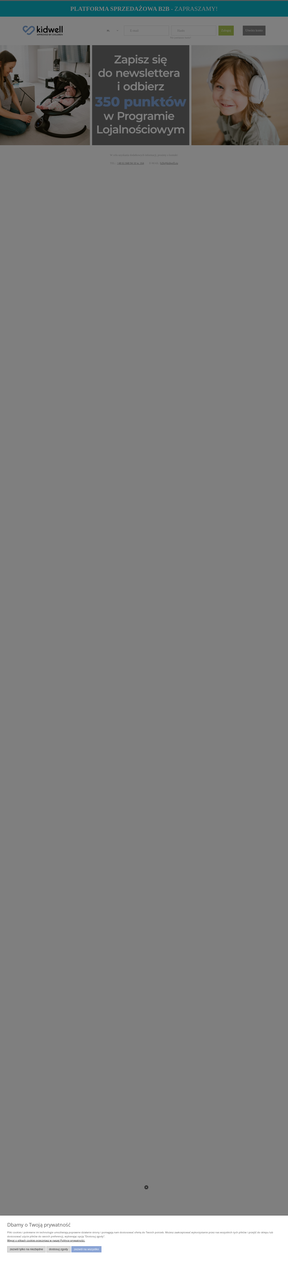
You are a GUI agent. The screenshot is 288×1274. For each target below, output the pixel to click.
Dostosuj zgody (58, 1249)
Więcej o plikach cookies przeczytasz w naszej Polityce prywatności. (46, 1240)
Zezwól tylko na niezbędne (26, 1249)
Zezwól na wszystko (86, 1249)
